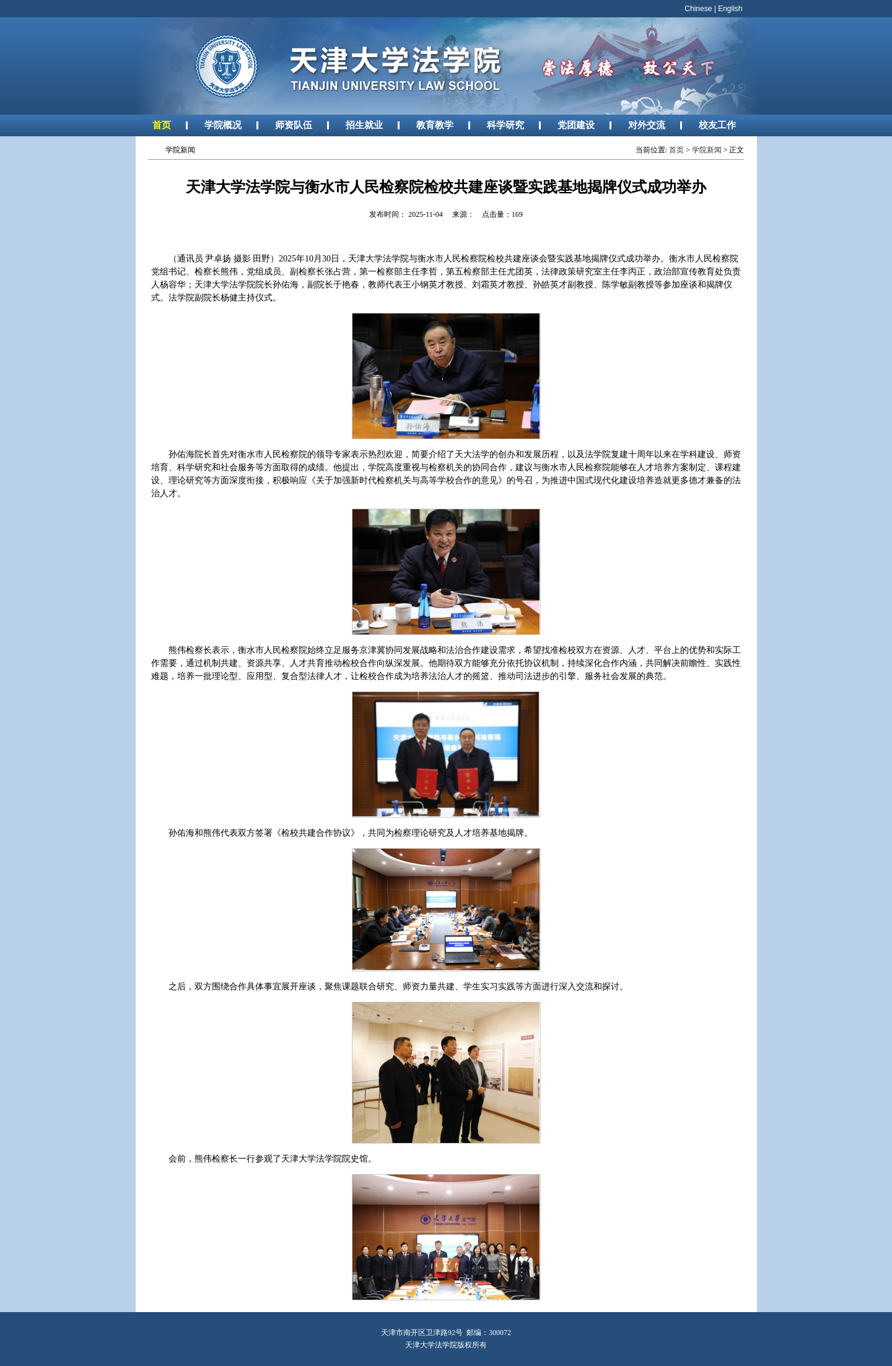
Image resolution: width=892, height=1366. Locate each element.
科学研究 (505, 125)
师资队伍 (293, 125)
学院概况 (223, 125)
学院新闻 (707, 150)
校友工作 (717, 125)
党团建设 (576, 125)
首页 (161, 125)
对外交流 (646, 125)
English (730, 8)
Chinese (698, 8)
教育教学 (434, 125)
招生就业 (364, 125)
